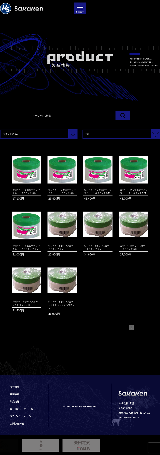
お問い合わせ (17, 423)
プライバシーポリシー (21, 416)
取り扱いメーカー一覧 (21, 409)
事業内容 (14, 394)
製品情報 (14, 401)
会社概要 (14, 387)
